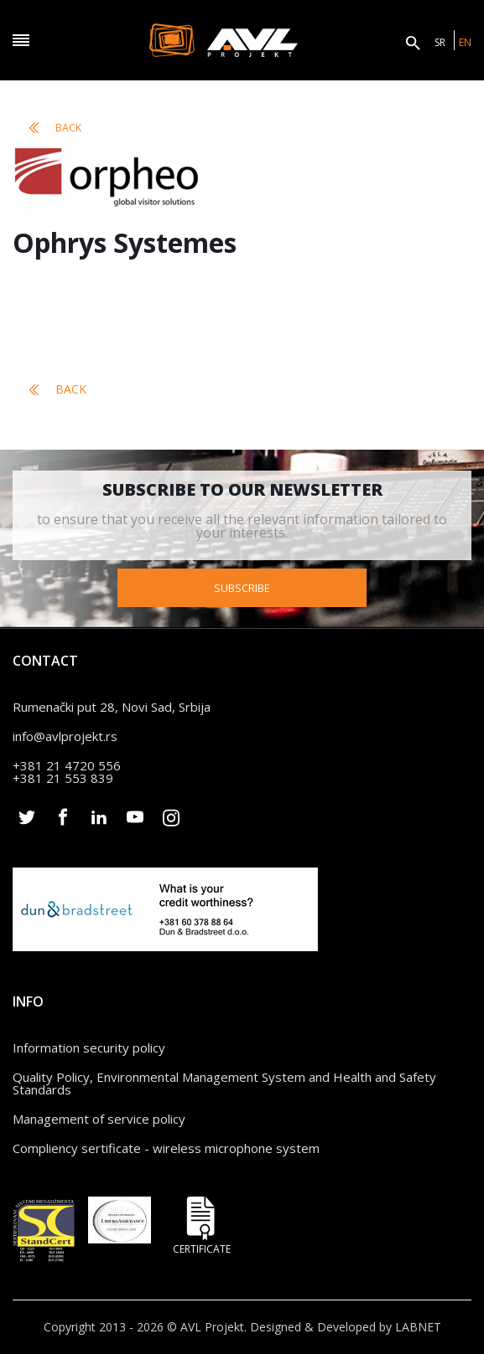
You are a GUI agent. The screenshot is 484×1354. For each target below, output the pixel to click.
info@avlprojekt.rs (65, 736)
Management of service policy (99, 1118)
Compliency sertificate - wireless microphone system (166, 1148)
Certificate (201, 1225)
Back (55, 127)
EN (465, 42)
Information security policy (89, 1047)
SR (440, 42)
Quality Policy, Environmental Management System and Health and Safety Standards (224, 1083)
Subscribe (242, 587)
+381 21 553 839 (63, 778)
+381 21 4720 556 (67, 765)
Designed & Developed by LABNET (345, 1327)
